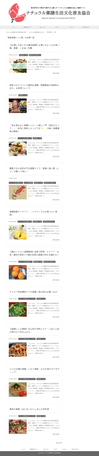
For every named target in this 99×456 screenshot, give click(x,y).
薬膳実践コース (28, 27)
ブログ (57, 27)
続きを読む (56, 73)
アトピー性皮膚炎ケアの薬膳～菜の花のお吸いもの (33, 292)
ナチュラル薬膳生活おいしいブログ (27, 298)
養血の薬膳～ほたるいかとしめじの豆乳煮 (29, 409)
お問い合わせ (85, 27)
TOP (16, 32)
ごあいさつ (42, 27)
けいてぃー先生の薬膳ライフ (24, 138)
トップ (13, 27)
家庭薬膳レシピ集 (23, 55)
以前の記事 (59, 442)
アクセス (71, 27)
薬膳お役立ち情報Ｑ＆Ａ (35, 55)
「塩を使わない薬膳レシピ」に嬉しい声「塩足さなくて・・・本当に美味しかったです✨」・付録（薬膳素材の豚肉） (34, 128)
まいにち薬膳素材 (28, 182)
